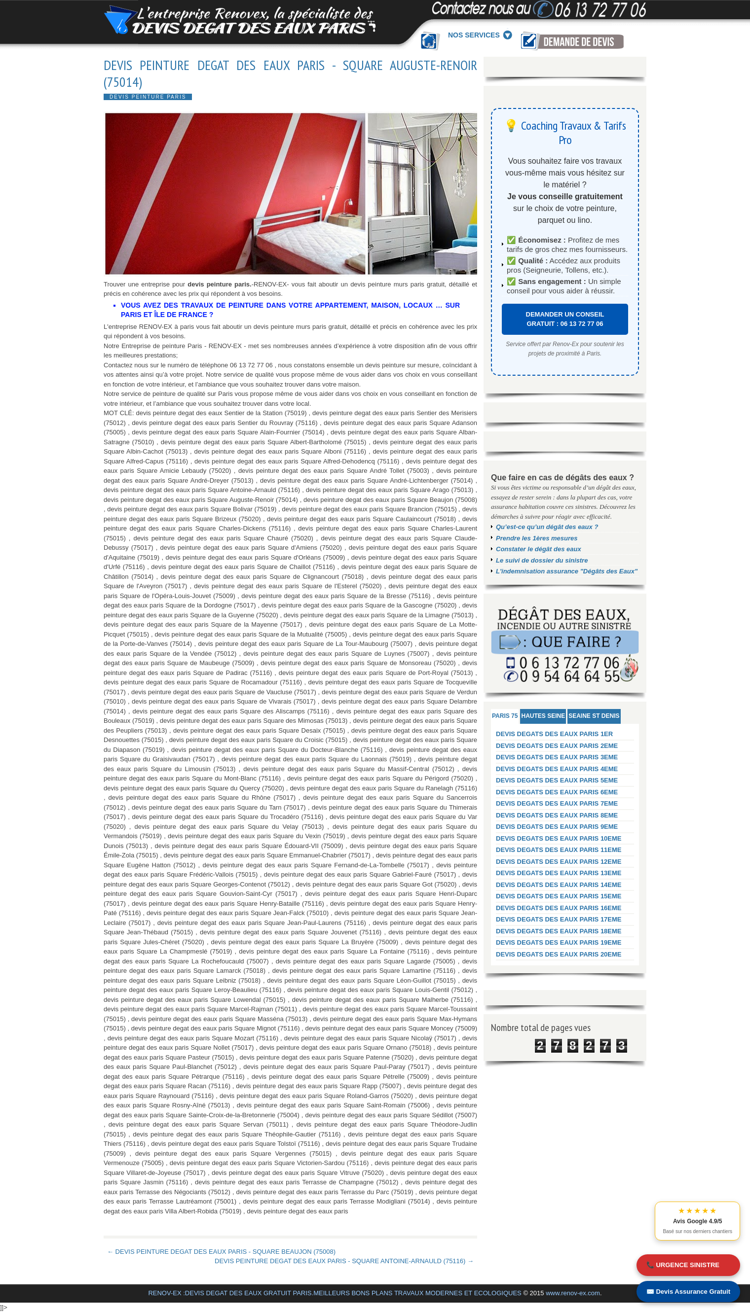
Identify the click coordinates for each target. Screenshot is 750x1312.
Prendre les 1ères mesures (537, 538)
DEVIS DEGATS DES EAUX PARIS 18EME (559, 931)
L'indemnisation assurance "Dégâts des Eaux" (567, 571)
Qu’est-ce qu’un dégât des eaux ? (547, 527)
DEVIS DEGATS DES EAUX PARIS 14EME (559, 884)
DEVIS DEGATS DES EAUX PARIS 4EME (557, 769)
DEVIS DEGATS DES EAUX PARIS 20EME (559, 954)
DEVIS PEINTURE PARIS (148, 97)
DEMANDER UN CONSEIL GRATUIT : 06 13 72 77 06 (565, 319)
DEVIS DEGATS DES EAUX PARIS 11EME (559, 849)
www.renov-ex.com (573, 1293)
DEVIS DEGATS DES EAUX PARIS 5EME (557, 780)
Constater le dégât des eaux (538, 549)
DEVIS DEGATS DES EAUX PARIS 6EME (557, 792)
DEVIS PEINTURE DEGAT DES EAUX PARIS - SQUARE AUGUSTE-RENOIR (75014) (290, 73)
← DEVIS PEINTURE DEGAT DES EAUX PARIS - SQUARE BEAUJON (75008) (221, 1251)
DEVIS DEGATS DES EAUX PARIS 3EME (557, 757)
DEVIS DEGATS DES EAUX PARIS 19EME (559, 942)
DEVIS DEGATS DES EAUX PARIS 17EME (559, 919)
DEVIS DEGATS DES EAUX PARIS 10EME (559, 838)
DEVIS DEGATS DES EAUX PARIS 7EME (557, 803)
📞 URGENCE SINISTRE (682, 1265)
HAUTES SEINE (543, 715)
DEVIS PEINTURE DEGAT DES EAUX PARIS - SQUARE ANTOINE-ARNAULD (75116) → (344, 1261)
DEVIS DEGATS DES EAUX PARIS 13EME (559, 873)
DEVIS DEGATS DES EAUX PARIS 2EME (557, 745)
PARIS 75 (505, 715)
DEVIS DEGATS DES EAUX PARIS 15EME (559, 896)
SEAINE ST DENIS (593, 715)
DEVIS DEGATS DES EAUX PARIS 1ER (554, 734)
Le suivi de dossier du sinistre (542, 560)
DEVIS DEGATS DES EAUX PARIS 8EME (557, 815)
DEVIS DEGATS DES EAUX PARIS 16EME (559, 908)
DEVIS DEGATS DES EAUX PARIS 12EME (559, 861)
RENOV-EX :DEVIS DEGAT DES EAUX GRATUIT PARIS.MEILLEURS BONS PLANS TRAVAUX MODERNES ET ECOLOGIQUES (334, 1293)
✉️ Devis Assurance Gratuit (688, 1291)
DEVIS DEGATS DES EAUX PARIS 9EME (557, 826)
